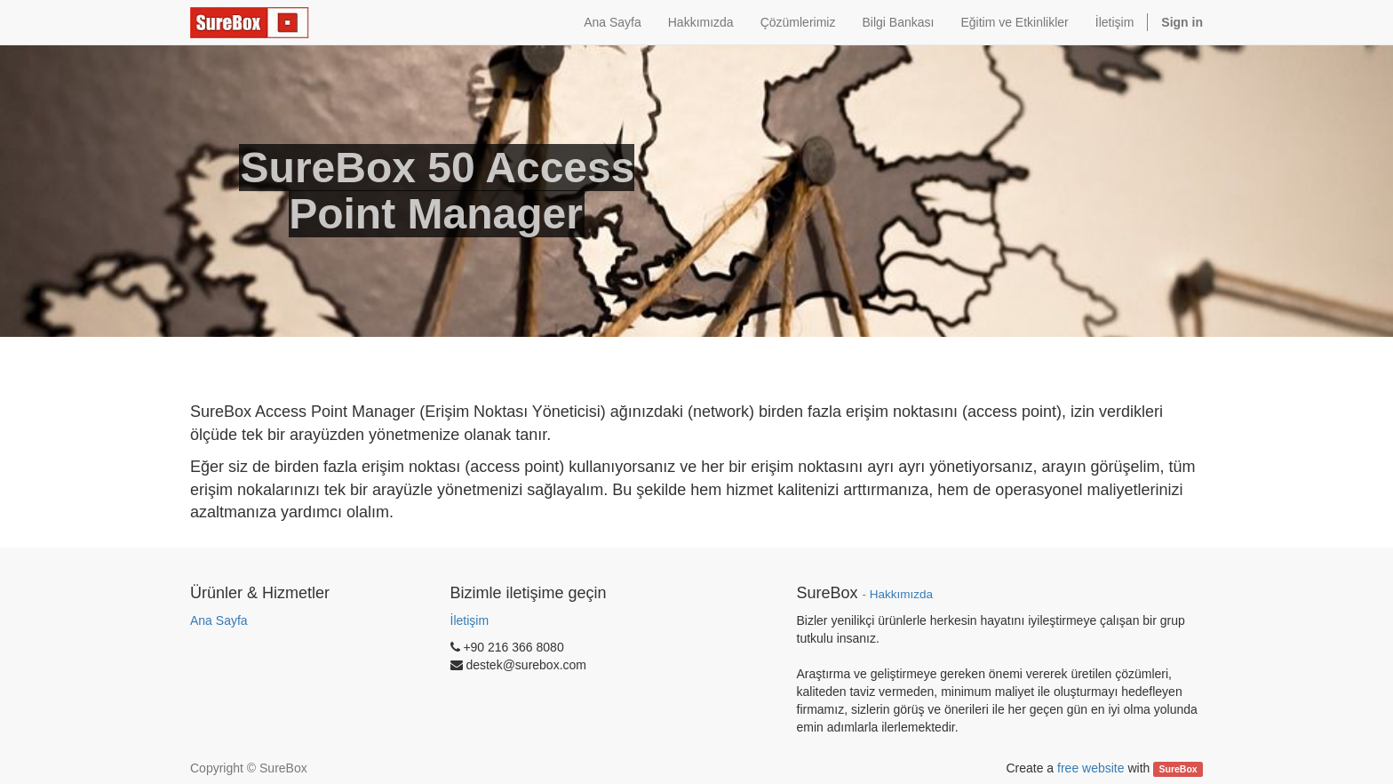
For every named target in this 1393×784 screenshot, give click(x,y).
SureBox (1178, 769)
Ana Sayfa (219, 620)
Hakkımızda (901, 594)
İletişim (470, 620)
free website (1090, 768)
